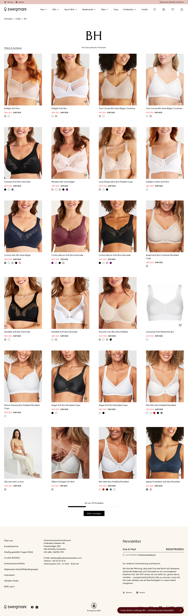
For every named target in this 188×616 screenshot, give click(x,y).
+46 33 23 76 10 (58, 561)
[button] (94, 605)
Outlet (18, 19)
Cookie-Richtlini (12, 557)
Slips (103, 9)
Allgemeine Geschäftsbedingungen (21, 569)
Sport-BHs (69, 9)
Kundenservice (11, 546)
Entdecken (128, 9)
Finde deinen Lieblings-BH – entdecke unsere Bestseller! (147, 610)
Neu (42, 9)
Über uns (8, 540)
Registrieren (175, 549)
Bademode (87, 9)
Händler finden (11, 580)
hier (125, 580)
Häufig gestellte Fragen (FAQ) (18, 552)
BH (25, 19)
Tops (116, 9)
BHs (54, 9)
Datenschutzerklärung (147, 555)
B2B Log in (9, 586)
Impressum (9, 575)
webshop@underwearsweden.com (66, 558)
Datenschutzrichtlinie (14, 563)
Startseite (8, 19)
